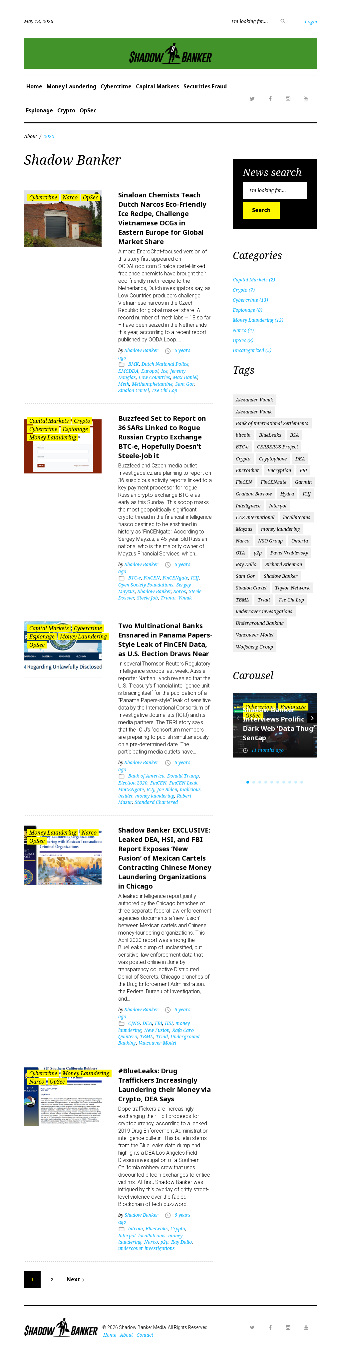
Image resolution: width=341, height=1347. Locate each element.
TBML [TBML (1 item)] (242, 599)
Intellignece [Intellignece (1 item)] (248, 505)
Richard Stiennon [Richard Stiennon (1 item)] (283, 564)
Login (311, 21)
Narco (70, 197)
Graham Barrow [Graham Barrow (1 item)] (254, 493)
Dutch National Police (165, 364)
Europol (150, 371)
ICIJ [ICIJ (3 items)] (307, 493)
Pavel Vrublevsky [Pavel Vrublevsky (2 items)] (289, 552)
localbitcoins (152, 1235)
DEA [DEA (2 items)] (300, 458)
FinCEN (152, 577)
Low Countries (154, 377)
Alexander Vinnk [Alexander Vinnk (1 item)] (254, 411)
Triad (162, 1036)
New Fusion (157, 1030)
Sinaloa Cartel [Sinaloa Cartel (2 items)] (251, 587)
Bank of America (146, 776)
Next (77, 1279)
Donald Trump (183, 776)
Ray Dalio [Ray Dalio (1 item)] (246, 564)
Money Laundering (71, 86)
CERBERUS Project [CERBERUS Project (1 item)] (277, 446)
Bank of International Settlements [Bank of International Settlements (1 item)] (272, 423)
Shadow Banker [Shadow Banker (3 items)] (281, 576)
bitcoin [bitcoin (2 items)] (243, 435)
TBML (146, 1036)
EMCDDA (128, 371)
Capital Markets (157, 86)
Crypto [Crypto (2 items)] (243, 458)
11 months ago (267, 750)
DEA (147, 1023)
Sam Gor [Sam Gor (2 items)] (245, 576)
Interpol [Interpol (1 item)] (277, 505)
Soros (179, 591)
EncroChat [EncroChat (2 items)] (247, 470)
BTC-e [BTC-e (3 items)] (242, 446)
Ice (164, 371)
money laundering (154, 796)
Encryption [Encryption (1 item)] (279, 470)
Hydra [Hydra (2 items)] (287, 493)
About (30, 136)
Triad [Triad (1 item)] (264, 599)
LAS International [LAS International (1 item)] (255, 517)
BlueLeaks (157, 1228)
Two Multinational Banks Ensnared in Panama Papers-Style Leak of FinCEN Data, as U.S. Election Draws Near (165, 639)
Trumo (168, 597)
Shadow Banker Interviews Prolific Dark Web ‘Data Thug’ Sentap (279, 723)
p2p (165, 1242)
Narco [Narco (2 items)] (242, 540)
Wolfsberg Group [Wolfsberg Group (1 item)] (254, 646)
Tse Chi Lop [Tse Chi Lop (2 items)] (291, 599)
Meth (123, 384)
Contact (145, 1335)
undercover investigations (146, 1248)
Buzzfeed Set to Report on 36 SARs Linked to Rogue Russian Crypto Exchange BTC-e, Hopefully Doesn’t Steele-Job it (162, 437)
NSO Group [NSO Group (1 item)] (270, 540)
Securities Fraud (205, 86)
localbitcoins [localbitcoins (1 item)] (296, 517)
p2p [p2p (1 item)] (258, 552)
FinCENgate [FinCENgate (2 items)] (273, 482)
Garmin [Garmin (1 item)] (303, 482)
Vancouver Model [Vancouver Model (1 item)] (254, 634)
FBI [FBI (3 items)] (303, 470)
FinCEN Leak (183, 783)
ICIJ (195, 577)
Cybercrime (116, 86)
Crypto (66, 110)
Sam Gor (184, 384)
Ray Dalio (181, 1242)
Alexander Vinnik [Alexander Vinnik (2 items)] (254, 399)
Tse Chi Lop (164, 390)
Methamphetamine (152, 384)
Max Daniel (185, 377)
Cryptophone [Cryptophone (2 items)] (273, 458)
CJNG (134, 1023)
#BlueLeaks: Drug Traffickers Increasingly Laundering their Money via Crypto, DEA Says (164, 1084)
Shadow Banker (142, 350)
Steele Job (147, 597)
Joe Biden (167, 789)
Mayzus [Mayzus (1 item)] (244, 529)
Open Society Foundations (145, 584)
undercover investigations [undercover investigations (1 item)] (264, 611)
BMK (133, 364)
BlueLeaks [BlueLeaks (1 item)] (270, 435)
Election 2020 (133, 783)
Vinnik (185, 597)
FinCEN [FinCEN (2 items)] (244, 482)
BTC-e (134, 577)
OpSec (88, 110)
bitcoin (135, 1228)
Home (34, 86)
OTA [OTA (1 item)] (240, 552)
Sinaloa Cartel (133, 390)
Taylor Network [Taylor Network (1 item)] (292, 587)
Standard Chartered (156, 802)
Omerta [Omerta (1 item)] (299, 540)
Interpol (127, 1235)
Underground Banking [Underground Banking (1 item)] (260, 623)
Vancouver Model (157, 1043)
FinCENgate (175, 577)
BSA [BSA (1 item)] (294, 435)
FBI (158, 1023)
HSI (169, 1023)
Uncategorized (248, 350)
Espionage (39, 110)
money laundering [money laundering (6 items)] (280, 529)
